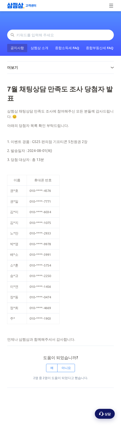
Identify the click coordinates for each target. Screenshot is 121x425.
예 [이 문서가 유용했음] (51, 368)
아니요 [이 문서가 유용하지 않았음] (66, 368)
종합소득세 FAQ (67, 48)
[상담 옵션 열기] (105, 414)
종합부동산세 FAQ (99, 48)
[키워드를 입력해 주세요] (60, 35)
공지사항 (17, 48)
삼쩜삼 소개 (39, 48)
